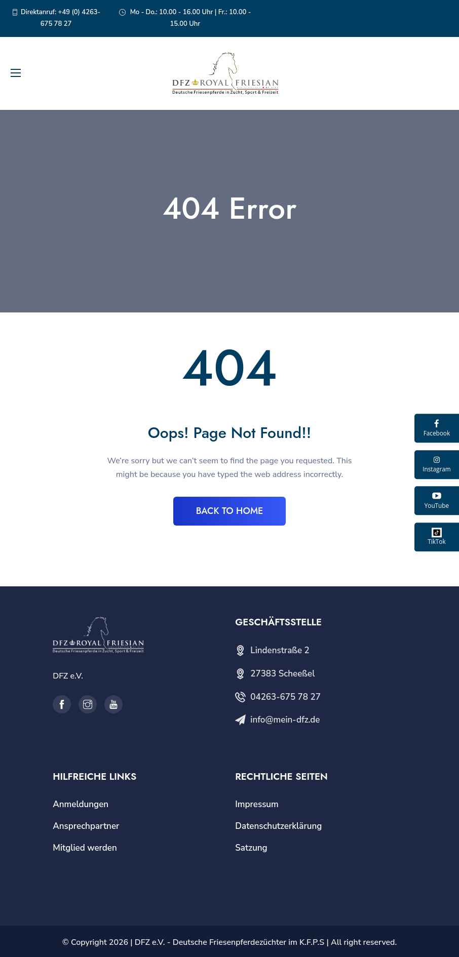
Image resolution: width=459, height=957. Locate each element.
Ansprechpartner (86, 826)
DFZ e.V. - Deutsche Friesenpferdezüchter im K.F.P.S (229, 942)
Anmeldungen (80, 804)
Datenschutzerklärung (278, 826)
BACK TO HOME (229, 510)
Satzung (251, 848)
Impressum (257, 804)
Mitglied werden (85, 848)
